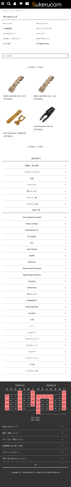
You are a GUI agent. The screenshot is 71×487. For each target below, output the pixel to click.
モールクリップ (20, 10)
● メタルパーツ (9, 34)
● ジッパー (40, 34)
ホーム (5, 10)
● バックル (7, 23)
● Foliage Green (42, 44)
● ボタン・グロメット (11, 39)
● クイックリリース (44, 28)
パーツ (11, 10)
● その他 (6, 44)
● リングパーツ (42, 23)
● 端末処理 (7, 28)
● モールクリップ (43, 39)
